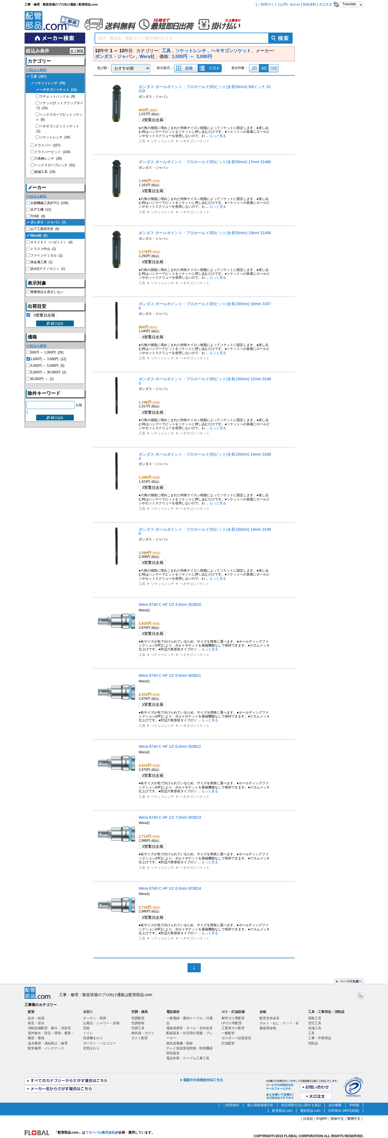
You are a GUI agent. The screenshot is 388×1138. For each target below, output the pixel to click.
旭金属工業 (41, 262)
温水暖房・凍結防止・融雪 (48, 1043)
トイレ (88, 1033)
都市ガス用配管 (233, 1018)
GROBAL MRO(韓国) (343, 1111)
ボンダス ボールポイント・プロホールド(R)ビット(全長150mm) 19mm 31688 (205, 531)
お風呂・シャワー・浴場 (101, 1023)
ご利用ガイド (267, 4)
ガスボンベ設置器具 (236, 1038)
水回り (88, 1012)
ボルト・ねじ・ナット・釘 (279, 1023)
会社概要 (335, 1105)
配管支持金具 (269, 1018)
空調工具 (138, 1028)
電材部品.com (310, 1111)
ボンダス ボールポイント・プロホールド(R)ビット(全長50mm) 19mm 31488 (205, 233)
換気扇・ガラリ (142, 1033)
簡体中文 (337, 1119)
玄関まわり (91, 1048)
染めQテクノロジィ (47, 269)
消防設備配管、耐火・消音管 (49, 1028)
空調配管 (138, 1018)
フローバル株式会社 (100, 1132)
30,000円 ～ (42, 379)
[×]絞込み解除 (36, 70)
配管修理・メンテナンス (46, 1048)
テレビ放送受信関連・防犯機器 (189, 1048)
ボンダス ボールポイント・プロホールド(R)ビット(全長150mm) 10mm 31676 (205, 306)
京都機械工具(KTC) (49, 203)
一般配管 (228, 1033)
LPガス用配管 (231, 1023)
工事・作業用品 (319, 1038)
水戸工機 (40, 210)
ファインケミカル (46, 255)
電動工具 (314, 1018)
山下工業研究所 (44, 229)
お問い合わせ (290, 4)
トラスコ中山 (43, 249)
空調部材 (138, 1023)
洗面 (86, 1028)
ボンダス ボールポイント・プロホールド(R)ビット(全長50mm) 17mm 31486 (205, 162)
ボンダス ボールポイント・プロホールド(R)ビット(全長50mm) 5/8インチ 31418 (205, 89)
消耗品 (313, 1043)
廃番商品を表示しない (46, 292)
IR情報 (354, 1105)
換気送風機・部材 (179, 1043)
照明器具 (173, 1053)
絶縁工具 (44, 172)
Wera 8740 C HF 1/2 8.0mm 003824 (170, 888)
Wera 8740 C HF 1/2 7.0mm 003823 (170, 817)
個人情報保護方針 (260, 1105)
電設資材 (173, 1012)
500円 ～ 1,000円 (47, 352)
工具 (38, 76)
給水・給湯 (36, 1018)
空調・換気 (139, 1012)
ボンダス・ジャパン (48, 222)
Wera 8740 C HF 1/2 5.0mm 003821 (170, 675)
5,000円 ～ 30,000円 (48, 372)
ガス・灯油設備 (233, 1012)
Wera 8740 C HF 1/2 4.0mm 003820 (170, 604)
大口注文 (325, 4)
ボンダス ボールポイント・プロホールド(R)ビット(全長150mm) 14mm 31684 (205, 456)
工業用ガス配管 (233, 1028)
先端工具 (314, 1028)
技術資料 (309, 4)
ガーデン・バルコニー (99, 1043)
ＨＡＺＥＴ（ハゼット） (51, 242)
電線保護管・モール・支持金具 (189, 1028)
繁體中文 (353, 1119)
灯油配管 (228, 1043)
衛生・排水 (36, 1023)
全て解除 (77, 51)
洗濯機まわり (93, 1038)
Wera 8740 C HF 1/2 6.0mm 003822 (170, 746)
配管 (31, 1012)
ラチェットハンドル (57, 96)
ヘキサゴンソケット (58, 90)
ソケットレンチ (49, 83)
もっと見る (218, 136)
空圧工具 (314, 1023)
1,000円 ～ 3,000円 (48, 359)
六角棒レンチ (48, 158)
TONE (37, 216)
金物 (262, 1012)
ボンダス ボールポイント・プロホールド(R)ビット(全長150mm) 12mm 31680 (205, 381)
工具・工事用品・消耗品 (326, 1012)
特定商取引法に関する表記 (301, 1105)
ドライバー (47, 145)
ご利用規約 (231, 1105)
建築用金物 (267, 1028)
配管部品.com (282, 1111)
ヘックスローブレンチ (54, 165)
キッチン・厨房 (94, 1018)
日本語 (308, 1119)
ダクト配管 (139, 1038)
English (321, 1118)
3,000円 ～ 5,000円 (47, 366)
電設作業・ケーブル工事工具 (187, 1058)
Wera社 (38, 235)
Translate (349, 4)
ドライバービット (52, 152)
